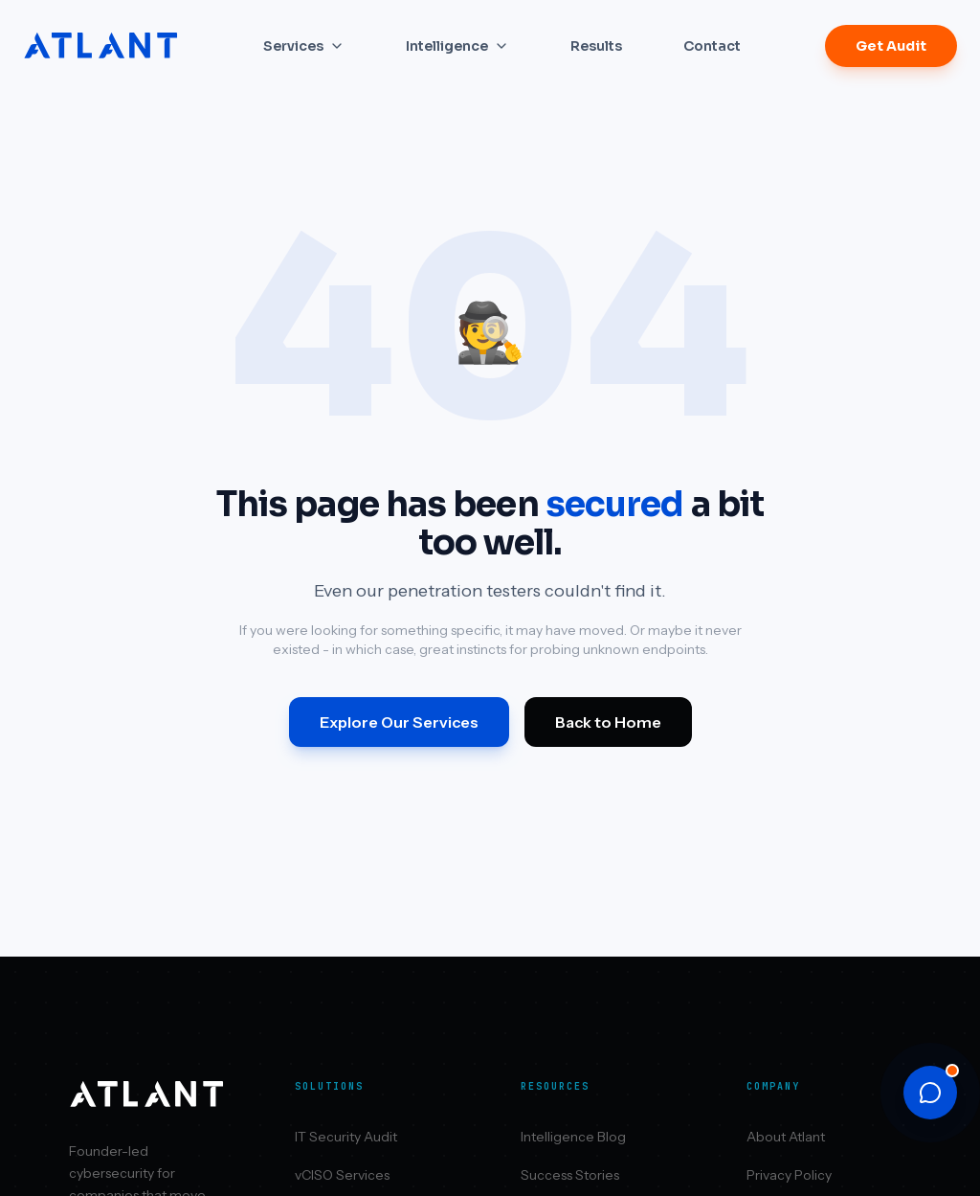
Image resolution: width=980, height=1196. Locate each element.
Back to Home (608, 722)
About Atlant (785, 1136)
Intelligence (457, 46)
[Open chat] (930, 1092)
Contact (712, 46)
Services (304, 46)
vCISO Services (342, 1175)
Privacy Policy (789, 1175)
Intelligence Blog (573, 1136)
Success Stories (570, 1175)
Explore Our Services (399, 722)
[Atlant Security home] (101, 46)
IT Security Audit (346, 1136)
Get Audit (891, 46)
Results (596, 46)
